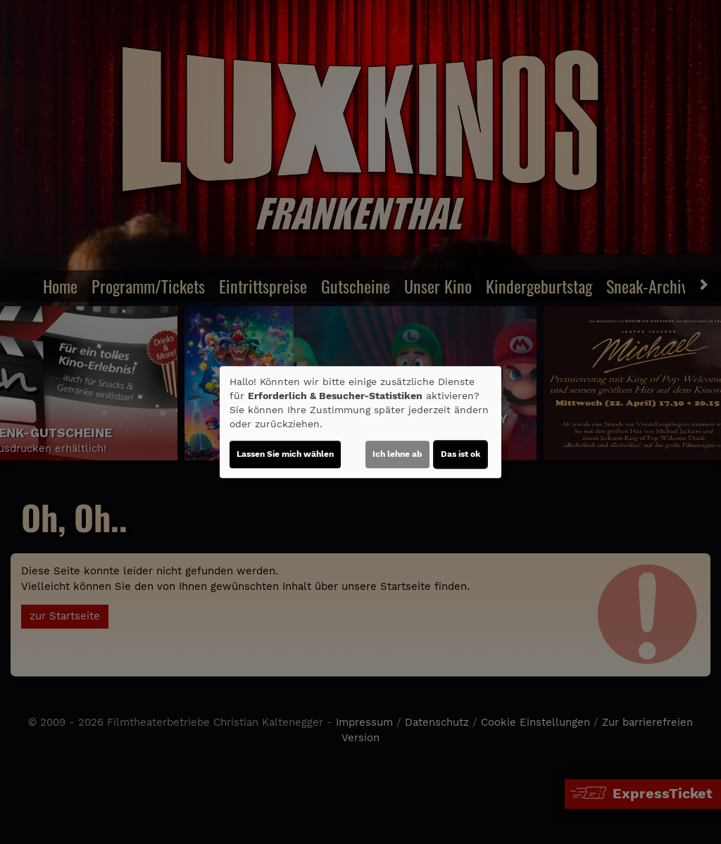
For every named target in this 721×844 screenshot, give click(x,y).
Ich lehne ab (397, 454)
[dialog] (360, 422)
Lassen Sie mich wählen (285, 454)
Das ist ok (460, 454)
